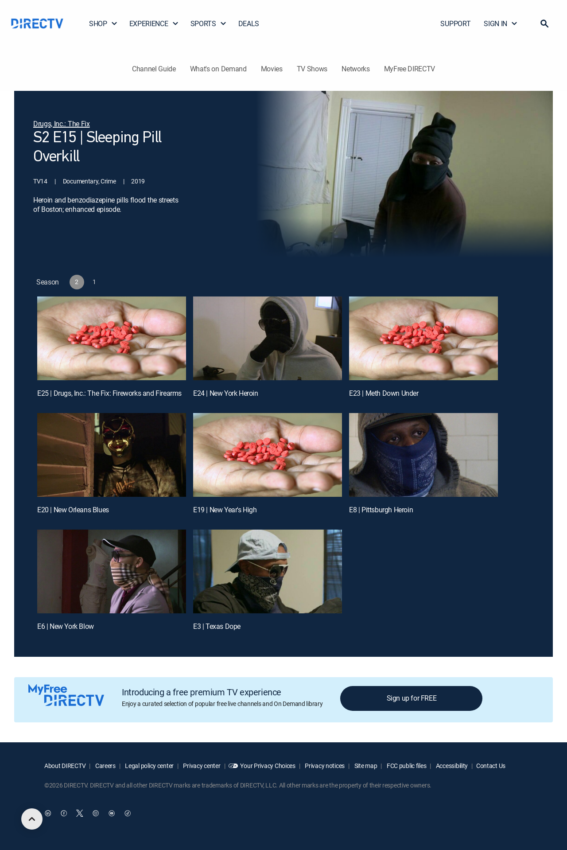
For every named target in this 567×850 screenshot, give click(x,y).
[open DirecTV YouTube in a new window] (111, 813)
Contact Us (490, 765)
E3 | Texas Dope (217, 626)
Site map (365, 765)
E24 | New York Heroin (225, 393)
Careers (105, 765)
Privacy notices (324, 765)
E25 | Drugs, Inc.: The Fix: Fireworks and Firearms (109, 393)
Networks (355, 69)
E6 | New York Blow (65, 626)
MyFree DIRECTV (409, 69)
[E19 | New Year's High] (267, 455)
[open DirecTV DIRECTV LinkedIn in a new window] (47, 813)
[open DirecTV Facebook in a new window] (63, 813)
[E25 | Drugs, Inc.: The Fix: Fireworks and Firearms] (111, 338)
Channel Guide (154, 69)
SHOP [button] (103, 23)
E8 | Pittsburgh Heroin (381, 510)
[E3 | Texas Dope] (267, 571)
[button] (544, 23)
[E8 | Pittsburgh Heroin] (423, 455)
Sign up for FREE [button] (412, 698)
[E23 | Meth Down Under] (423, 338)
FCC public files (405, 765)
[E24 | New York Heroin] (267, 338)
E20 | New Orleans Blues (73, 510)
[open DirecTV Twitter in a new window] (79, 813)
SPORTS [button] (208, 23)
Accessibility (451, 765)
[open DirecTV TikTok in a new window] (127, 813)
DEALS (248, 23)
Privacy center (201, 765)
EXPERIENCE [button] (154, 23)
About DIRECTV (64, 765)
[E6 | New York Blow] (111, 571)
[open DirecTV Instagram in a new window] (95, 813)
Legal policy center (149, 765)
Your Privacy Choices (267, 765)
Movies (272, 69)
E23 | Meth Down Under (384, 393)
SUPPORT (455, 23)
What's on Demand (218, 69)
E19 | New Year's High (225, 510)
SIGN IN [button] (501, 23)
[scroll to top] (32, 819)
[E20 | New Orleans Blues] (111, 455)
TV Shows (312, 69)
